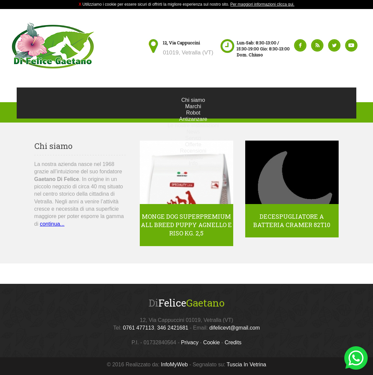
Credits (233, 342)
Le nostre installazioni (193, 125)
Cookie (211, 342)
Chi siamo (193, 100)
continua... (52, 224)
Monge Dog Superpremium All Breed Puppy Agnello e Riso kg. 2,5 (186, 224)
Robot (193, 113)
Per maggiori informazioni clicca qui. (262, 4)
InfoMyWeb (174, 364)
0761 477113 (138, 328)
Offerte (193, 144)
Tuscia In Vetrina (246, 364)
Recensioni (193, 151)
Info (193, 163)
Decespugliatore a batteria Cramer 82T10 (291, 220)
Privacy (189, 342)
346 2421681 (172, 328)
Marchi (193, 106)
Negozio (193, 157)
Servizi (193, 138)
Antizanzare (193, 119)
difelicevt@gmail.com (234, 328)
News (193, 132)
